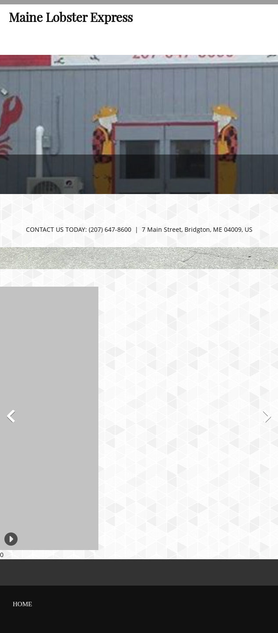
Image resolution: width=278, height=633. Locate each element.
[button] (3, 418)
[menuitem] (7, 41)
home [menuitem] (22, 604)
